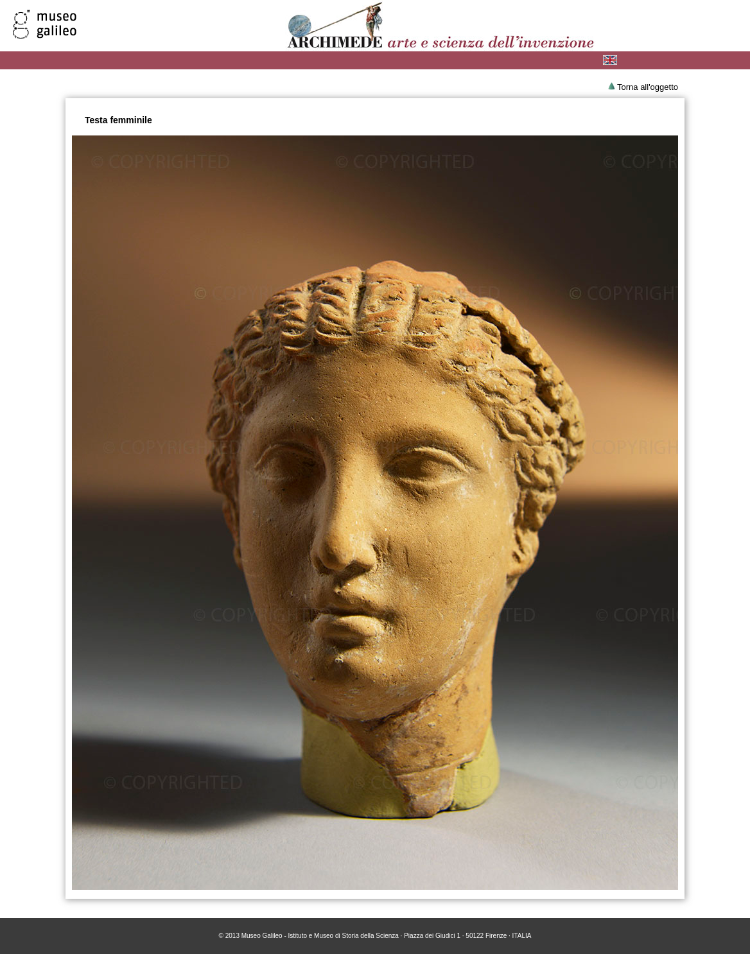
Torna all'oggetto (647, 87)
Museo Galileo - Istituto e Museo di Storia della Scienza (320, 935)
